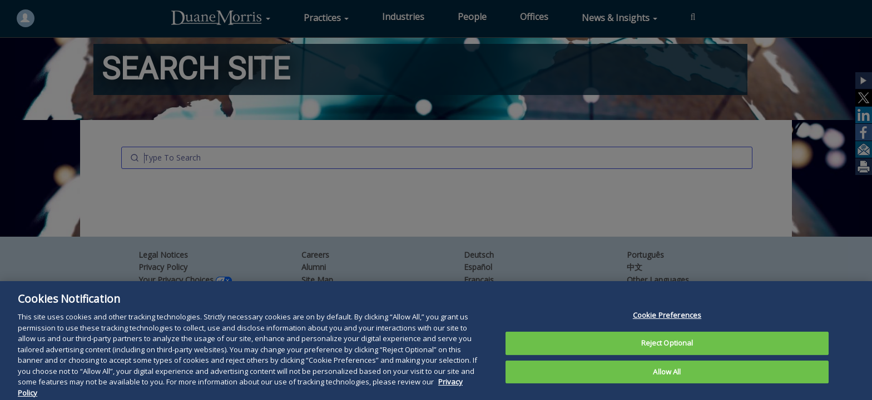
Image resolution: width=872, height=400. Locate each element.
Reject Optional (667, 364)
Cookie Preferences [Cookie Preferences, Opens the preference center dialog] (667, 336)
